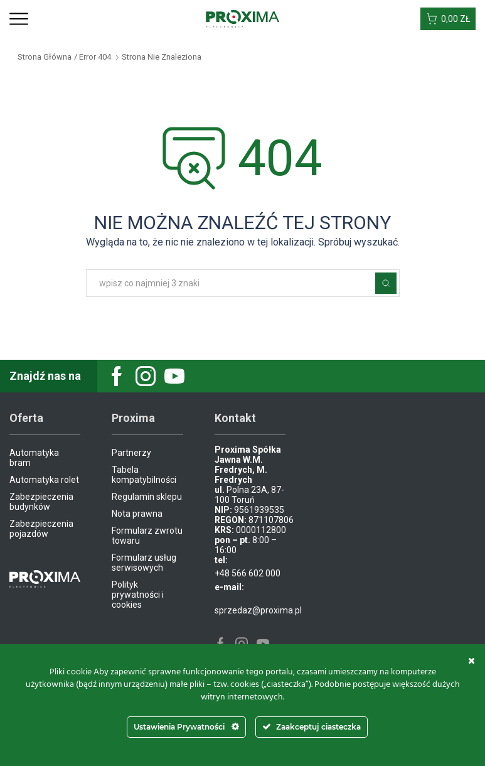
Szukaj (386, 283)
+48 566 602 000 (247, 573)
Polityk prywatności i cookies (138, 595)
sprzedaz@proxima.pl (258, 610)
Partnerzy (131, 453)
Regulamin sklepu (147, 497)
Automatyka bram (34, 458)
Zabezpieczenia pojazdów (41, 529)
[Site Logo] (242, 18)
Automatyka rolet (44, 480)
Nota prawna (137, 514)
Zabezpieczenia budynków (41, 502)
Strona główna (45, 57)
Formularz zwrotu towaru (147, 536)
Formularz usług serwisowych (144, 563)
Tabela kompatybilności (144, 475)
